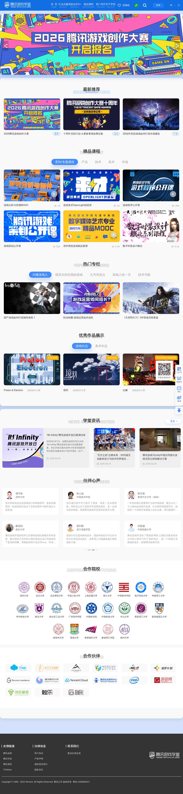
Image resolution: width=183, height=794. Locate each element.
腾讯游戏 (7, 753)
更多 (174, 421)
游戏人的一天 (122, 274)
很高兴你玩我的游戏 (69, 274)
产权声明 (38, 758)
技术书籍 (144, 274)
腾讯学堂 (7, 758)
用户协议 (38, 753)
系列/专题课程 (64, 162)
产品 (85, 162)
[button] (87, 71)
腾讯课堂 (7, 764)
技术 (98, 162)
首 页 (54, 5)
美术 (111, 162)
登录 (158, 5)
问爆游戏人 (40, 274)
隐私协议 (38, 769)
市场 (125, 162)
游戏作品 (82, 346)
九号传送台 (97, 274)
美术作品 (101, 346)
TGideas (7, 769)
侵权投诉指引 (41, 764)
